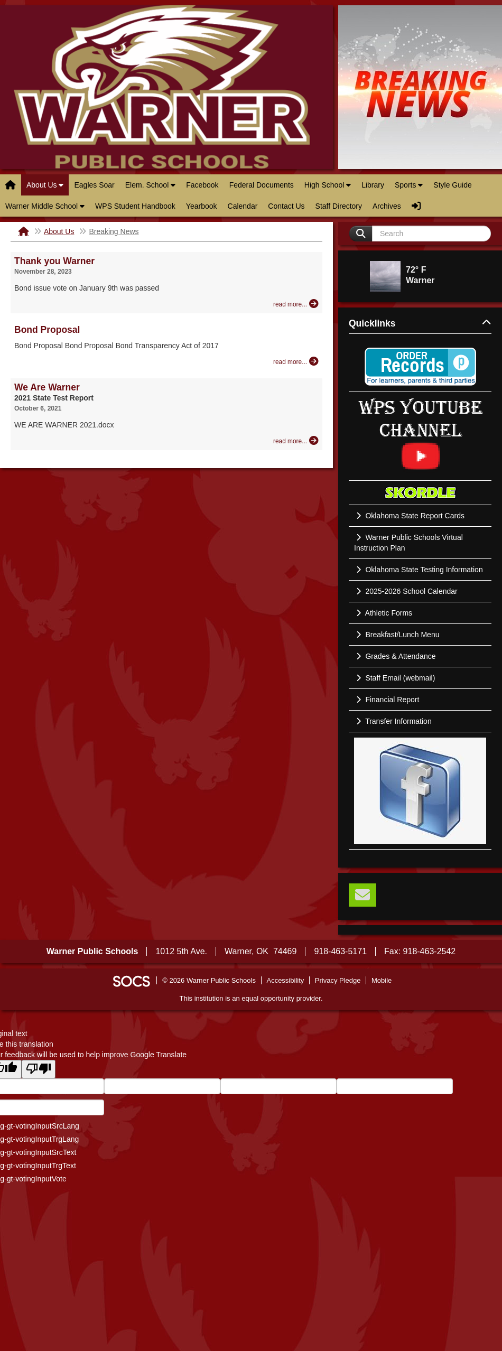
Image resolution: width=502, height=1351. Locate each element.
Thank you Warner (54, 261)
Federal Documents (261, 185)
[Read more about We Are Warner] (296, 440)
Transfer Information (393, 721)
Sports (409, 185)
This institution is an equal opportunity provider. (251, 998)
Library (372, 185)
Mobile (381, 980)
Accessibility (285, 980)
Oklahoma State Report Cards (409, 515)
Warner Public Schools (166, 87)
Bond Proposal (47, 329)
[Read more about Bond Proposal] (296, 361)
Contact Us (286, 206)
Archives (387, 206)
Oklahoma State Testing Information (418, 569)
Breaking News (113, 231)
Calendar (243, 206)
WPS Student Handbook (135, 206)
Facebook (202, 185)
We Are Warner (47, 387)
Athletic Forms (383, 613)
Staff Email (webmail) (394, 678)
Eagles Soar (94, 185)
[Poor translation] (38, 1069)
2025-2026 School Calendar (406, 591)
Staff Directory (338, 206)
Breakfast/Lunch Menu (396, 634)
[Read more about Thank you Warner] (296, 304)
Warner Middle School (45, 206)
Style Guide (452, 185)
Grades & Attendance (394, 656)
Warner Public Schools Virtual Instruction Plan (408, 542)
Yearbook (201, 206)
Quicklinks (420, 323)
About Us (44, 185)
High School (327, 185)
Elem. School (150, 185)
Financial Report (386, 699)
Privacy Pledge (338, 980)
